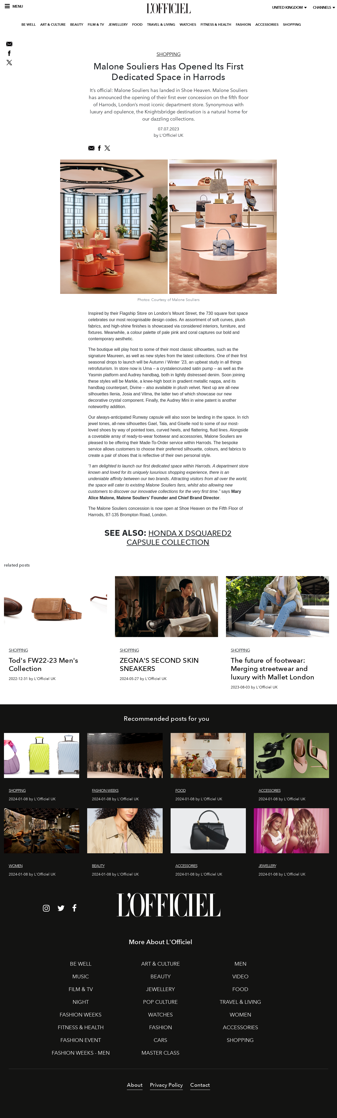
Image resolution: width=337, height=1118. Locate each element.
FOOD (137, 38)
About (135, 1085)
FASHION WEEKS (80, 1014)
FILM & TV (96, 38)
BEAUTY (76, 38)
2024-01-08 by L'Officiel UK (32, 799)
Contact (200, 1085)
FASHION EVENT (80, 1040)
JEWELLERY (118, 38)
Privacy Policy (166, 1085)
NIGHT (81, 1002)
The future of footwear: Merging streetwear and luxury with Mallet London (272, 668)
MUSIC (80, 976)
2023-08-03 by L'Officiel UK (254, 687)
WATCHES (188, 38)
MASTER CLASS (160, 1053)
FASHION (243, 38)
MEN (240, 964)
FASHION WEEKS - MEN (81, 1053)
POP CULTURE (160, 1002)
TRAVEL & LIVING (161, 38)
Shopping (169, 54)
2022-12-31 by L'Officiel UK (32, 679)
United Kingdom (288, 7)
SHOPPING (292, 38)
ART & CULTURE (53, 38)
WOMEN (240, 1014)
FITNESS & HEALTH (216, 38)
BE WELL (28, 38)
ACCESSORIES (266, 38)
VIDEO (240, 976)
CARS (160, 1040)
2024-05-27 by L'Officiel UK (143, 679)
